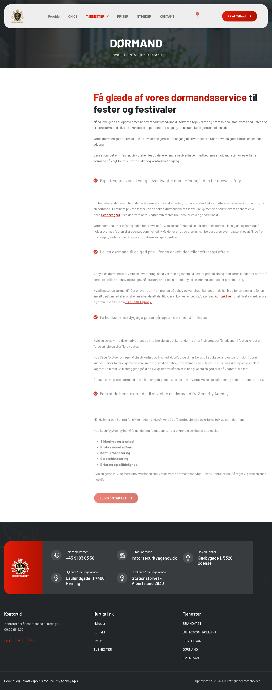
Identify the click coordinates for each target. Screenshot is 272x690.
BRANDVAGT (192, 623)
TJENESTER (97, 16)
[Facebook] (19, 640)
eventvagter (110, 245)
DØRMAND (190, 649)
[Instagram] (30, 640)
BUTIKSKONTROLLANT (200, 632)
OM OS (73, 16)
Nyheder (99, 623)
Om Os (98, 641)
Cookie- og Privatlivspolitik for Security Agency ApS (41, 681)
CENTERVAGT (193, 641)
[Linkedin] (8, 640)
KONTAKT (167, 16)
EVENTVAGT (192, 658)
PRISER (122, 16)
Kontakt (99, 632)
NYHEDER (144, 16)
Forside (54, 16)
